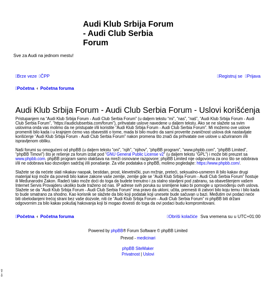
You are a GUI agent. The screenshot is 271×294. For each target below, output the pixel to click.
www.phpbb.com (30, 159)
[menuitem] (44, 76)
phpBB (117, 230)
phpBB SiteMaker (138, 248)
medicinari (146, 238)
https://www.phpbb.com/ (218, 163)
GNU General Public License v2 (135, 154)
